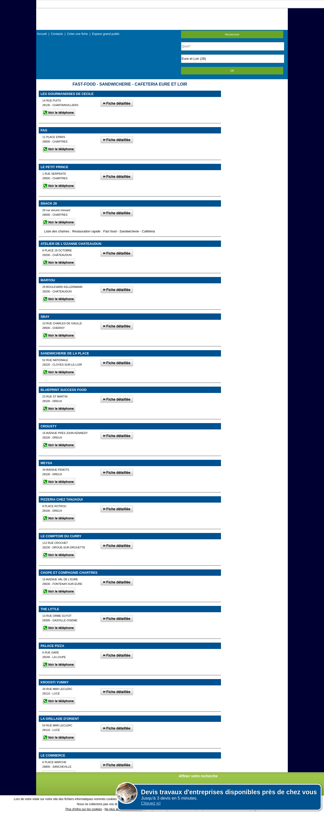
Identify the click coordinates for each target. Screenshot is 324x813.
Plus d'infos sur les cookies (84, 809)
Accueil (42, 34)
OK (232, 70)
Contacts (57, 34)
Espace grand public (105, 34)
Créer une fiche (77, 34)
